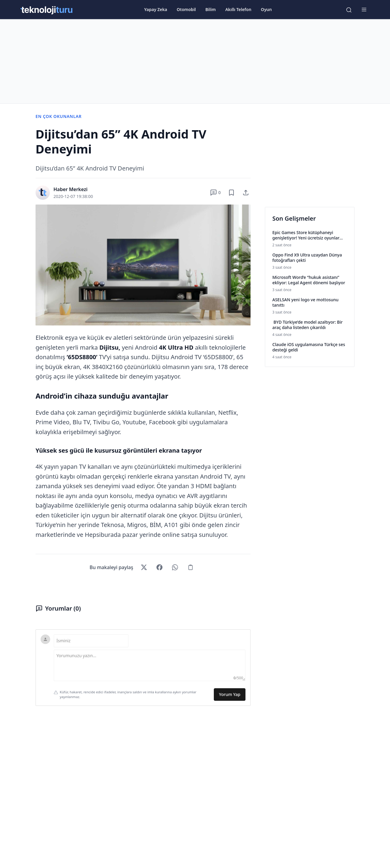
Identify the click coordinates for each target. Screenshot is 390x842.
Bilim (210, 9)
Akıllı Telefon (238, 9)
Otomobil (186, 9)
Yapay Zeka (155, 9)
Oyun (266, 9)
